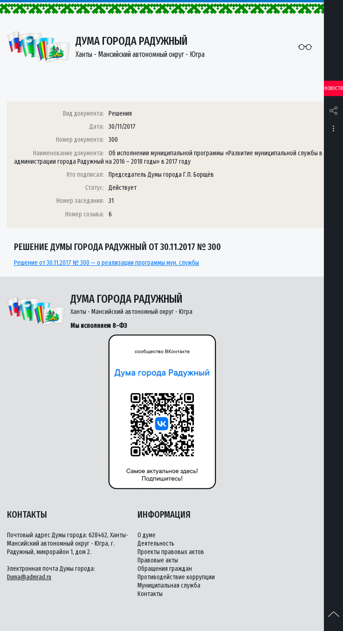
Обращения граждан (164, 569)
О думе (146, 535)
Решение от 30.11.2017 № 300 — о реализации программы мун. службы (106, 263)
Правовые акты (157, 560)
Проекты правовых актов (170, 552)
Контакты (150, 594)
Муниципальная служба (168, 585)
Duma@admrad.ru (29, 577)
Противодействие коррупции (176, 577)
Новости (333, 88)
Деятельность (155, 544)
